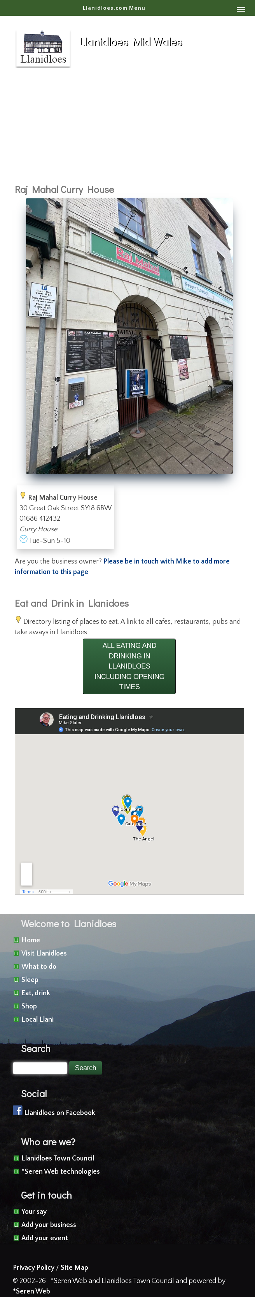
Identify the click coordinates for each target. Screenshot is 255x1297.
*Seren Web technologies (60, 1172)
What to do (38, 967)
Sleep (29, 980)
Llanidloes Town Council (57, 1158)
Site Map (74, 1268)
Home (30, 940)
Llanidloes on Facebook (59, 1113)
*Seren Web (31, 1291)
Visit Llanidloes (44, 953)
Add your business (48, 1225)
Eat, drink (35, 993)
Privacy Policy (33, 1268)
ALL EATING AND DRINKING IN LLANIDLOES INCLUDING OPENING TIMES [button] (129, 666)
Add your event (44, 1238)
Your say (34, 1212)
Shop (29, 1006)
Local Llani (37, 1020)
